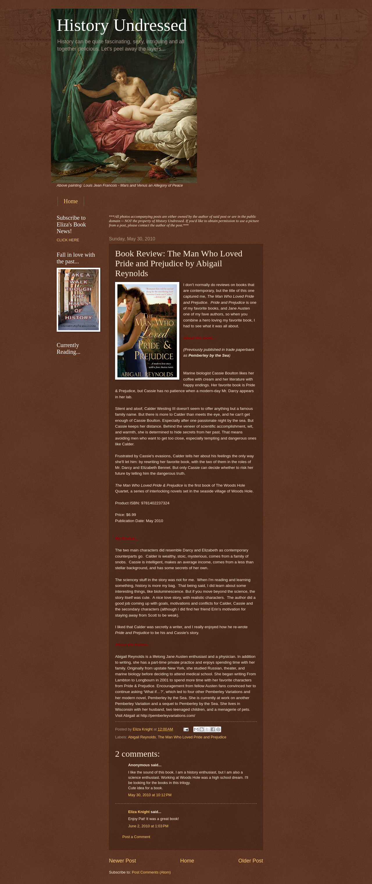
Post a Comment (136, 837)
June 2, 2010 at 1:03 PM (148, 826)
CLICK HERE (68, 240)
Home (71, 201)
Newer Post (122, 861)
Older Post (250, 861)
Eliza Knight (139, 812)
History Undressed (122, 25)
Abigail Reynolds (142, 737)
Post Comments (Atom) (151, 872)
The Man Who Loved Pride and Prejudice (192, 737)
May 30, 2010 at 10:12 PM (149, 795)
